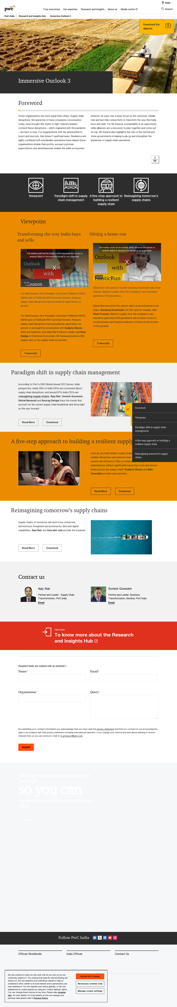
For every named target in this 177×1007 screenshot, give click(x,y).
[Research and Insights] (93, 10)
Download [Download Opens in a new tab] (52, 422)
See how (28, 819)
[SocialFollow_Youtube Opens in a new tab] (110, 938)
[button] (55, 268)
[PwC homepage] (9, 7)
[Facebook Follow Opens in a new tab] (95, 938)
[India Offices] (88, 954)
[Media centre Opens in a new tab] (129, 10)
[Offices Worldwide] (40, 954)
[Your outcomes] (51, 10)
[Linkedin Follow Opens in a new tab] (105, 938)
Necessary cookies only (90, 983)
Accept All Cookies (90, 976)
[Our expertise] (70, 10)
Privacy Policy (41, 998)
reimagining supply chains (33, 396)
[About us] (112, 10)
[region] (56, 986)
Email (41, 602)
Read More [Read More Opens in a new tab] (28, 422)
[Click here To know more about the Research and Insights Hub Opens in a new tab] (88, 636)
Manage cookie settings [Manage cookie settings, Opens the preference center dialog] (90, 991)
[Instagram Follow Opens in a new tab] (115, 938)
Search (169, 9)
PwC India (9, 16)
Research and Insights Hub (32, 16)
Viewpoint (36, 195)
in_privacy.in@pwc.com (71, 736)
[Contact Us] (137, 954)
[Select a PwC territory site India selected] (167, 2)
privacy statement (105, 729)
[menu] (130, 409)
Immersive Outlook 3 (60, 16)
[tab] (154, 408)
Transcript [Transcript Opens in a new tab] (30, 353)
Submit (26, 747)
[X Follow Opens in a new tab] (100, 938)
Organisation (28, 692)
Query (95, 692)
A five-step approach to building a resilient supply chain (106, 199)
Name (23, 671)
